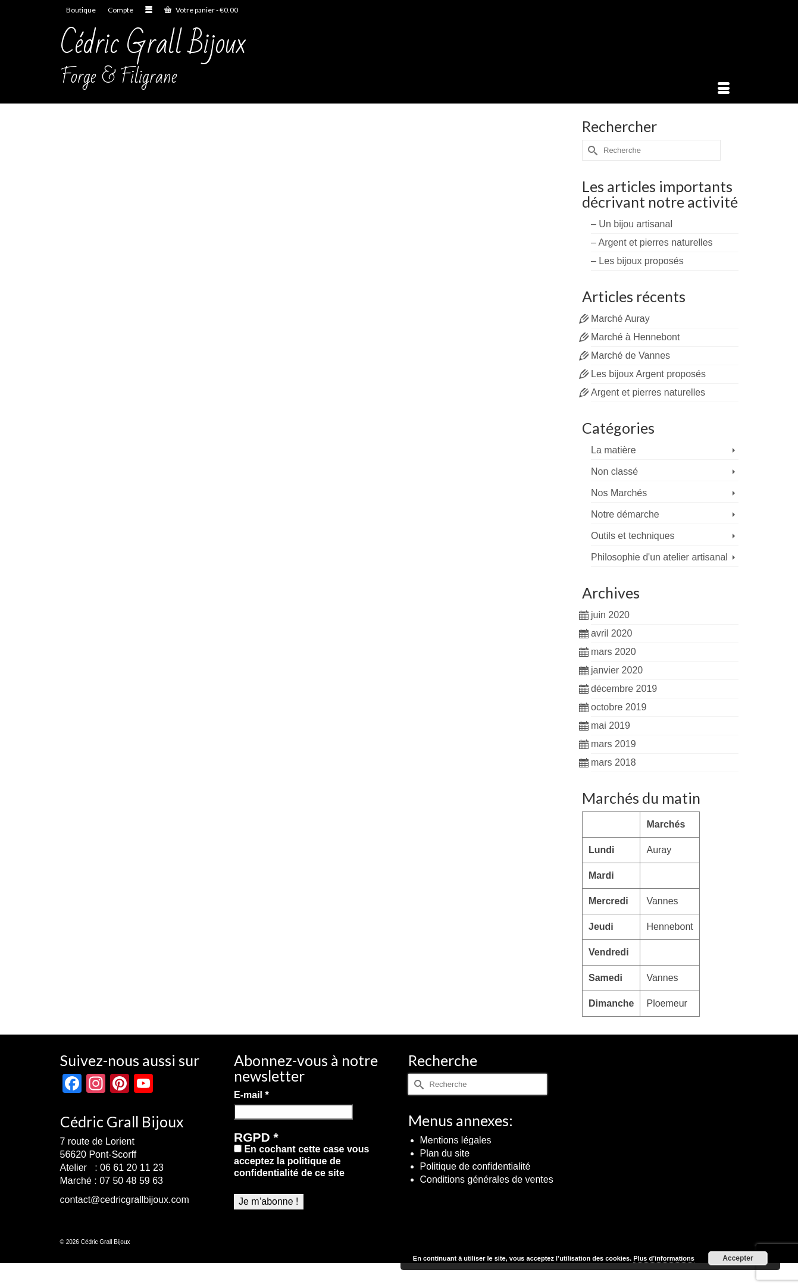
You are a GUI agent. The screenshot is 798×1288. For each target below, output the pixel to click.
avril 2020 (611, 633)
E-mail (251, 1095)
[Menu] (723, 89)
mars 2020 (613, 652)
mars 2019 (613, 744)
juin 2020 (610, 615)
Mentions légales (456, 1140)
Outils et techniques (633, 536)
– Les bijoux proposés (637, 261)
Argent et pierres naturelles (648, 392)
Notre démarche (625, 514)
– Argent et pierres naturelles (652, 242)
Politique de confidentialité (475, 1166)
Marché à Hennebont (635, 337)
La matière (613, 450)
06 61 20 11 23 (132, 1167)
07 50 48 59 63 (131, 1181)
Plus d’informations (663, 1258)
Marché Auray (620, 319)
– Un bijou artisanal (631, 224)
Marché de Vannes (630, 355)
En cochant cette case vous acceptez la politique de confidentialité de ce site (301, 1161)
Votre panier (201, 9)
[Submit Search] (591, 150)
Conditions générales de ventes (486, 1179)
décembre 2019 (624, 689)
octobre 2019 (618, 707)
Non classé (614, 471)
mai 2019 (610, 725)
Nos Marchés (619, 493)
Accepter (737, 1258)
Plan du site (445, 1153)
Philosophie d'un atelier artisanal (659, 557)
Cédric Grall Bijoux (153, 43)
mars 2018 (613, 762)
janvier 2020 (617, 670)
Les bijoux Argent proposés (648, 374)
